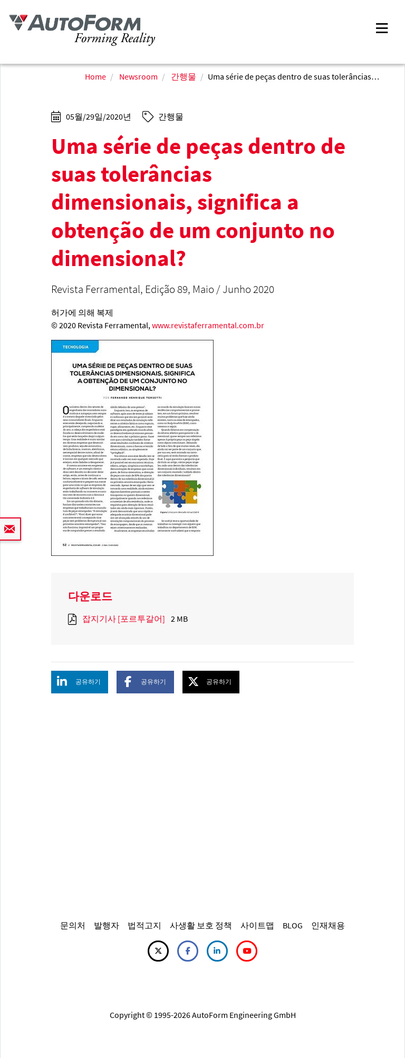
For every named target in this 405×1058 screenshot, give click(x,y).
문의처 (72, 925)
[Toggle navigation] (382, 27)
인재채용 (328, 925)
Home (95, 76)
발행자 (106, 925)
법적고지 (144, 925)
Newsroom (138, 76)
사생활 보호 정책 (201, 925)
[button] (79, 682)
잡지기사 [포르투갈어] (124, 618)
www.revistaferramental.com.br (208, 325)
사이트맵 (257, 925)
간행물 (183, 76)
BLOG (293, 925)
